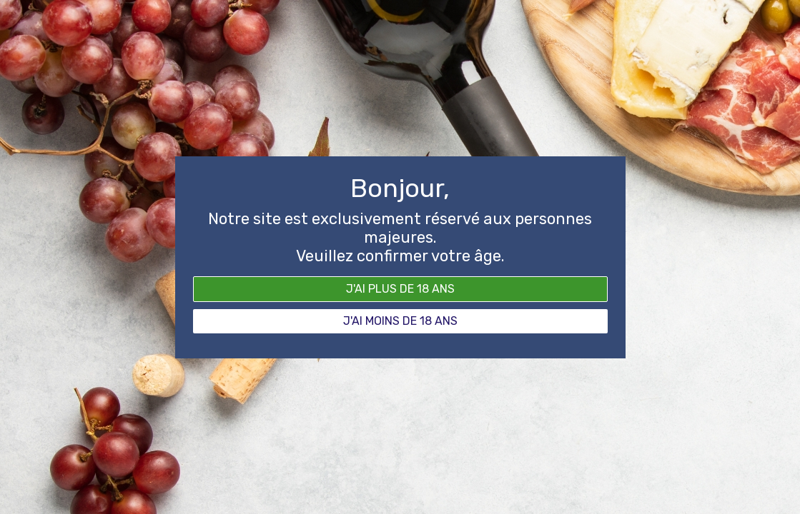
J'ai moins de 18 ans (400, 321)
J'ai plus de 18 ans (400, 289)
